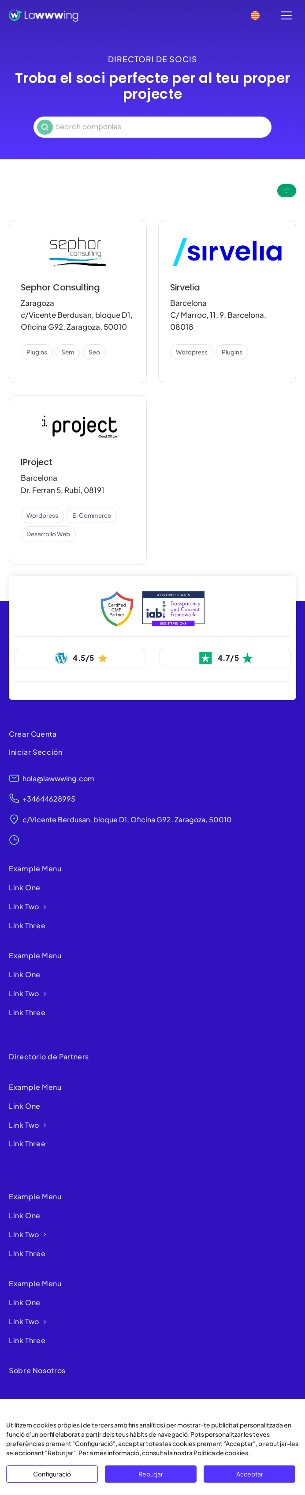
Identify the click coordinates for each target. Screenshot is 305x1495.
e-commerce (91, 515)
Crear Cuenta (33, 733)
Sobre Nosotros (37, 1370)
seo (94, 352)
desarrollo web (48, 534)
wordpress (192, 352)
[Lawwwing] (43, 15)
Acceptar (249, 1474)
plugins (36, 352)
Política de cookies (220, 1453)
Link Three (27, 925)
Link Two (24, 906)
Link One (25, 887)
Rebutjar (150, 1474)
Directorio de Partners (49, 1057)
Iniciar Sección (36, 752)
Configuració (52, 1474)
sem (67, 352)
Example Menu (35, 869)
